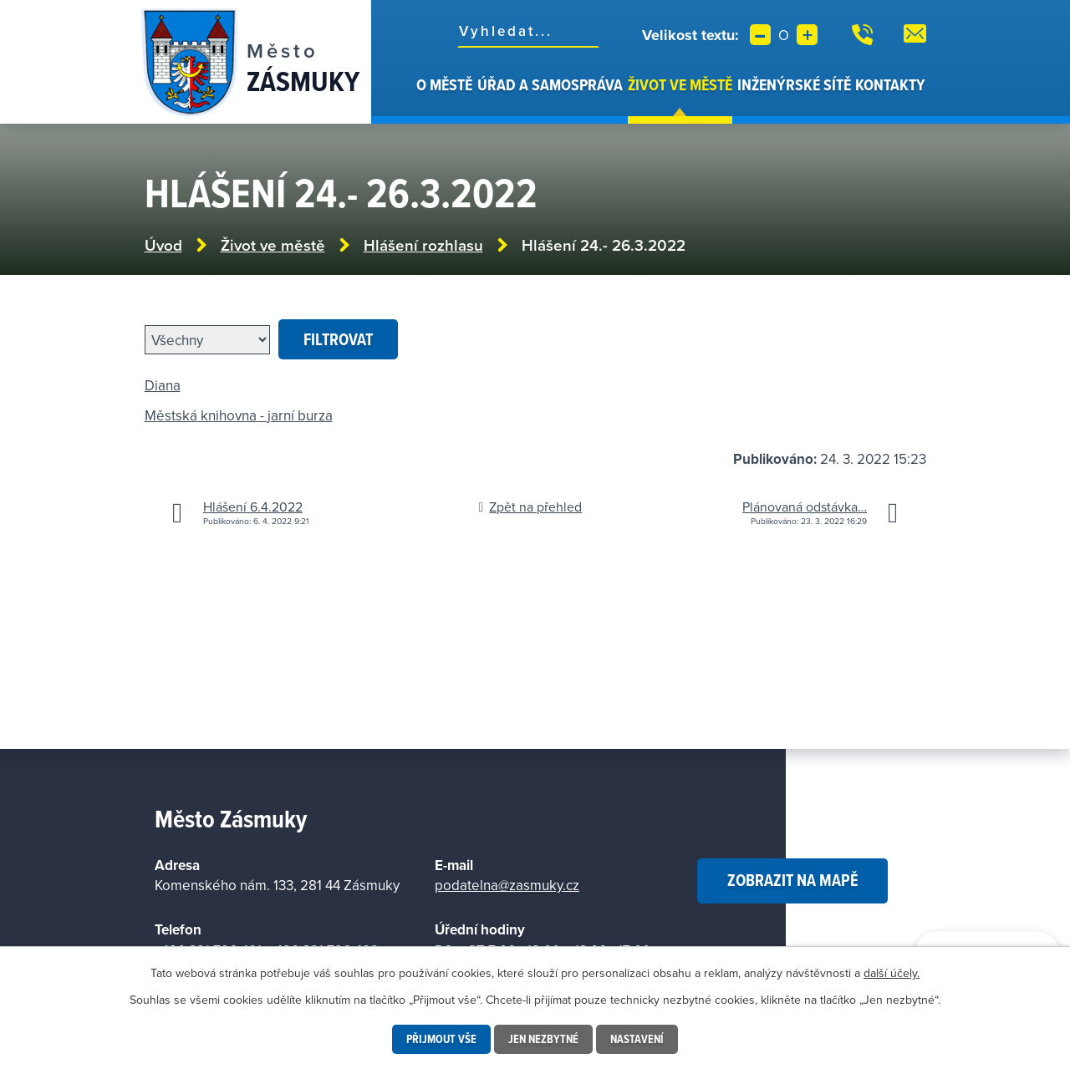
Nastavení (637, 1039)
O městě (444, 84)
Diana (163, 385)
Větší (807, 34)
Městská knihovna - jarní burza (239, 415)
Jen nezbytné (543, 1039)
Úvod (404, 99)
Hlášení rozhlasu (423, 245)
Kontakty (890, 84)
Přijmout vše (441, 1039)
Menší (760, 34)
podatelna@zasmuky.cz (507, 885)
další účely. (892, 973)
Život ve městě (680, 84)
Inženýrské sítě (794, 84)
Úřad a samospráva (550, 84)
